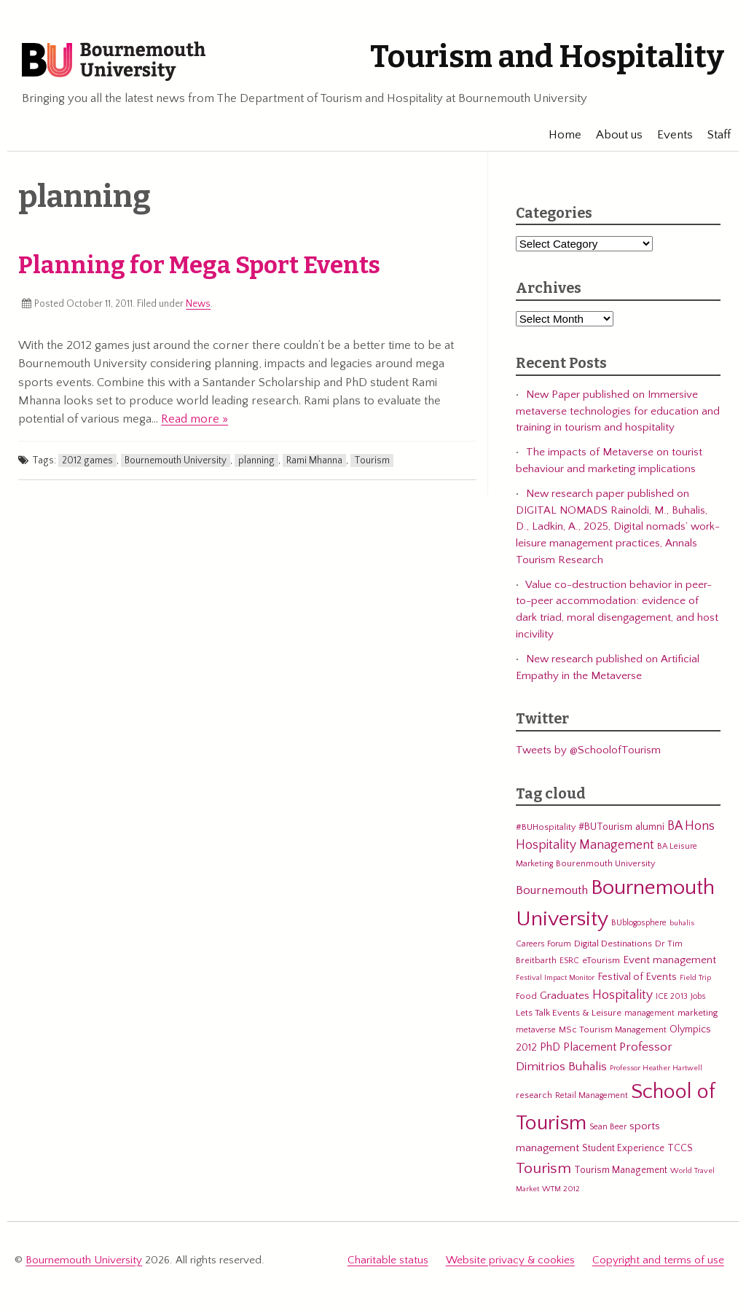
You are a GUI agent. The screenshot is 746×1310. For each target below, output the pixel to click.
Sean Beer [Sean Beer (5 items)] (608, 1126)
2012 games (87, 460)
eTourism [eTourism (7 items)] (601, 960)
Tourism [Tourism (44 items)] (543, 1168)
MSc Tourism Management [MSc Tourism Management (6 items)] (613, 1029)
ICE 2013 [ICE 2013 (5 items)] (672, 996)
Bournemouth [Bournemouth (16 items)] (552, 890)
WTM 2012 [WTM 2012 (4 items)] (561, 1189)
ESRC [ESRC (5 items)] (569, 960)
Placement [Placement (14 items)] (589, 1047)
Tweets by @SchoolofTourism (588, 750)
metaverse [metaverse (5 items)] (536, 1030)
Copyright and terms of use (658, 1260)
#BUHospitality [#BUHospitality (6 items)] (546, 827)
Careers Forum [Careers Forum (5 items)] (543, 944)
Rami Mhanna (314, 460)
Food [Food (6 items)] (526, 996)
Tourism (372, 460)
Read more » (194, 418)
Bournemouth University (113, 62)
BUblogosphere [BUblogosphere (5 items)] (639, 922)
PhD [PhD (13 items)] (550, 1047)
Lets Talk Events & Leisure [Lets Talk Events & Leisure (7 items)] (568, 1013)
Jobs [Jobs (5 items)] (698, 996)
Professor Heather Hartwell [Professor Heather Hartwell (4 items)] (656, 1068)
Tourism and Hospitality (547, 57)
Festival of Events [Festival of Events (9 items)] (637, 977)
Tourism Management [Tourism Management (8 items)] (620, 1170)
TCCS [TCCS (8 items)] (680, 1148)
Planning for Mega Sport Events (199, 265)
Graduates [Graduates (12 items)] (564, 995)
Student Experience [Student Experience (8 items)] (623, 1148)
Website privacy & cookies (510, 1260)
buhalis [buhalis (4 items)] (682, 923)
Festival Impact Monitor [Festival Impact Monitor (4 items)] (555, 977)
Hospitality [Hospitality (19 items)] (622, 995)
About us (612, 134)
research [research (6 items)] (534, 1095)
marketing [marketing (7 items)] (698, 1013)
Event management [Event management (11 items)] (669, 960)
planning (256, 460)
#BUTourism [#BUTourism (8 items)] (605, 827)
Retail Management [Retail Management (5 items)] (591, 1095)
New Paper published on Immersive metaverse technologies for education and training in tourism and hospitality (618, 411)
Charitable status (388, 1260)
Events (668, 134)
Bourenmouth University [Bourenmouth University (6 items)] (605, 863)
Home (558, 134)
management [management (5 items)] (649, 1013)
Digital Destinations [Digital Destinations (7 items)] (613, 943)
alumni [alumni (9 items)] (649, 827)
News (198, 304)
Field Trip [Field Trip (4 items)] (695, 977)
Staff (712, 134)
